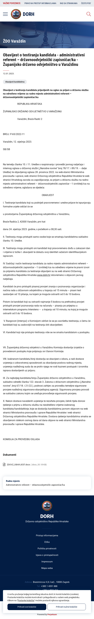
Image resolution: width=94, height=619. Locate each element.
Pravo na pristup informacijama (40, 3)
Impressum (47, 561)
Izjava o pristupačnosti (47, 555)
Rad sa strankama (68, 3)
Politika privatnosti (47, 548)
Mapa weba (47, 568)
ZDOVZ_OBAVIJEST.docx (18, 464)
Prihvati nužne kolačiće (66, 607)
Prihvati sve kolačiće (26, 607)
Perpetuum (52, 614)
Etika (47, 542)
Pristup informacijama (47, 535)
